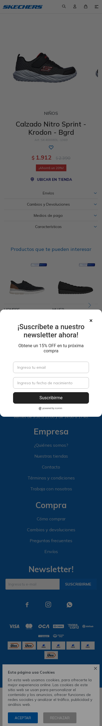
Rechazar (60, 718)
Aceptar (23, 718)
